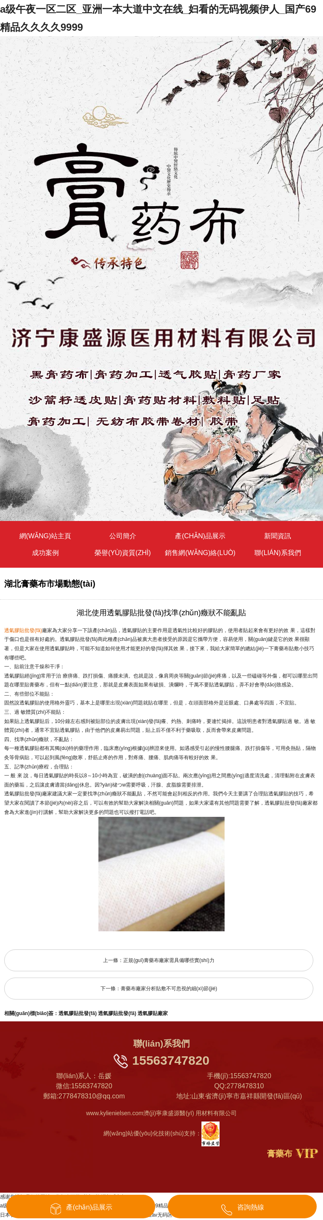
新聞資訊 (277, 536)
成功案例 (45, 552)
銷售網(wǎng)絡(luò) (200, 552)
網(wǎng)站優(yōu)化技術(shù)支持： (161, 1133)
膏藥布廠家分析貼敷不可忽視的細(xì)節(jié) (169, 988)
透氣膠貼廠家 (153, 1013)
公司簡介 (122, 536)
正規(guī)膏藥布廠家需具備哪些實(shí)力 (168, 960)
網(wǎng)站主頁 (45, 536)
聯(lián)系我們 (277, 552)
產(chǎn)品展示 (200, 536)
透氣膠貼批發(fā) (77, 1013)
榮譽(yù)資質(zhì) (123, 552)
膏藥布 (279, 1153)
